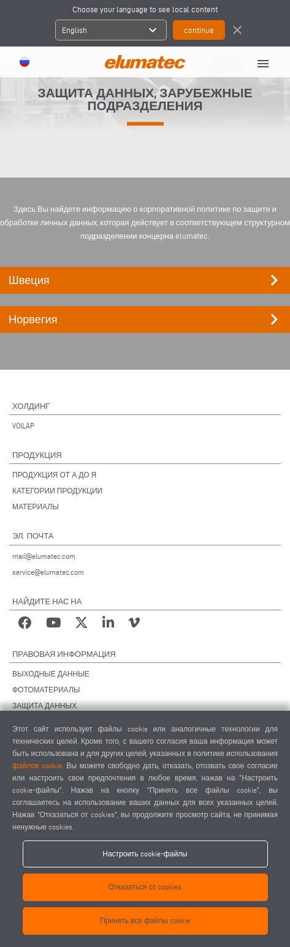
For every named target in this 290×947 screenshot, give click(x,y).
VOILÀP (23, 426)
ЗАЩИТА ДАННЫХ (44, 705)
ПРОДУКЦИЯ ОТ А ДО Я (54, 475)
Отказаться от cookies (145, 887)
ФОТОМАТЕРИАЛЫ (46, 690)
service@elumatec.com (48, 572)
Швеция (147, 280)
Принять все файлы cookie (145, 920)
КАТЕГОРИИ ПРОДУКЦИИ (57, 491)
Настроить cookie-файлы (145, 854)
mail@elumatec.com (43, 556)
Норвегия (147, 320)
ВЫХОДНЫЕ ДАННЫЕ (51, 674)
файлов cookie (37, 765)
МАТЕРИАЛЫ (35, 507)
